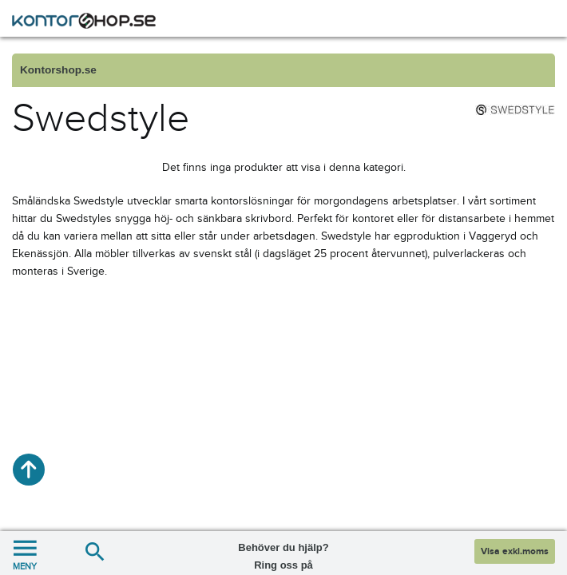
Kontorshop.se (58, 70)
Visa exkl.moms (515, 551)
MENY (25, 553)
